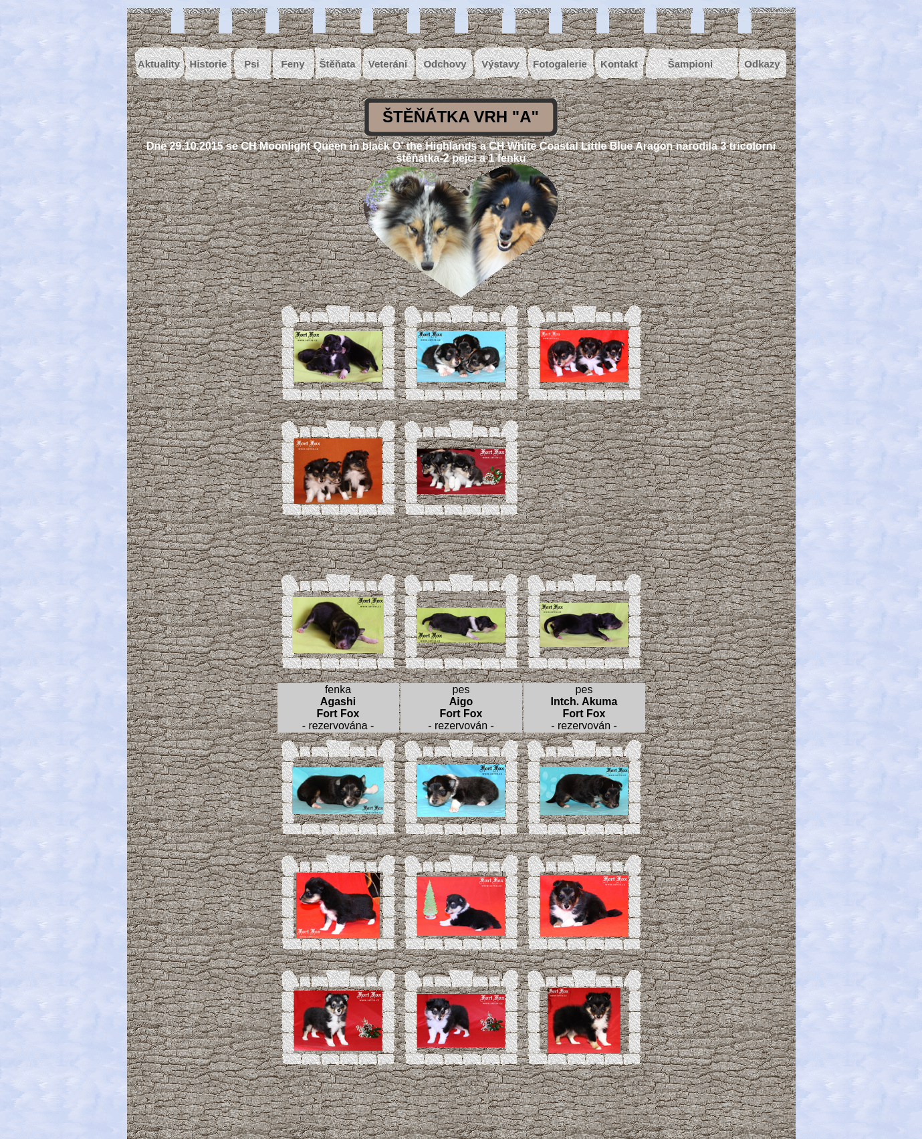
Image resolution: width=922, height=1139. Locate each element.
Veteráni (387, 64)
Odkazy (762, 64)
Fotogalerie (560, 64)
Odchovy (444, 64)
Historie (208, 64)
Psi (251, 64)
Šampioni (690, 64)
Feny (292, 64)
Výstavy (500, 64)
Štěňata (337, 64)
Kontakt (619, 64)
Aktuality (159, 64)
